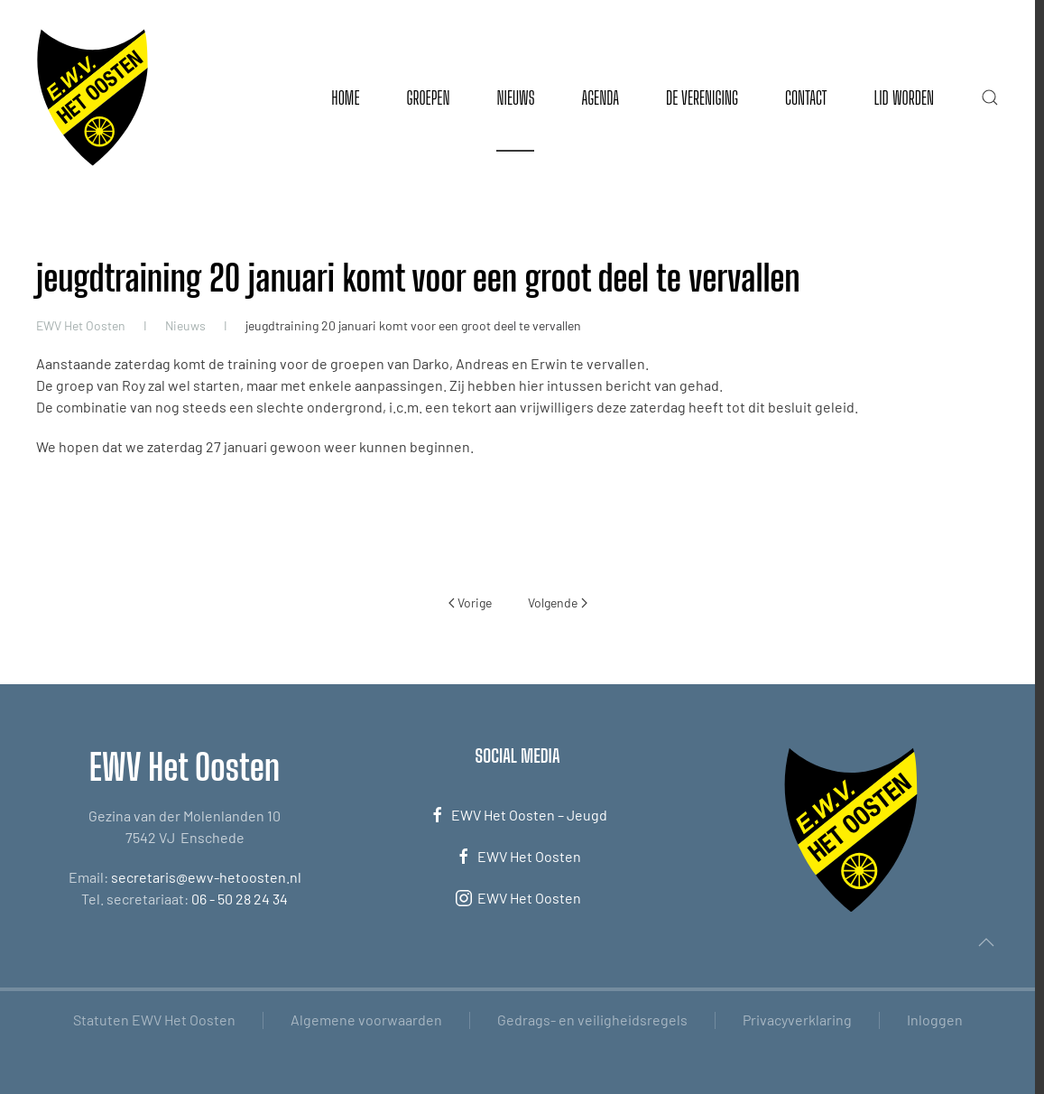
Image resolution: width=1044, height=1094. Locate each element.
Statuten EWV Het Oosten (154, 1019)
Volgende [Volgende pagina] (557, 602)
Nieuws (515, 97)
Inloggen (935, 1019)
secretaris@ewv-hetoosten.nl (206, 876)
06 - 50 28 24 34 (239, 898)
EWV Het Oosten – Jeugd (518, 815)
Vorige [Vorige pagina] (470, 602)
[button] (990, 97)
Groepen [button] (427, 97)
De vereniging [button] (702, 97)
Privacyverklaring (797, 1019)
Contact (806, 97)
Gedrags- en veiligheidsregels (592, 1019)
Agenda (600, 97)
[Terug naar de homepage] (92, 97)
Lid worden (903, 97)
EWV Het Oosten (518, 857)
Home (345, 97)
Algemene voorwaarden (366, 1019)
